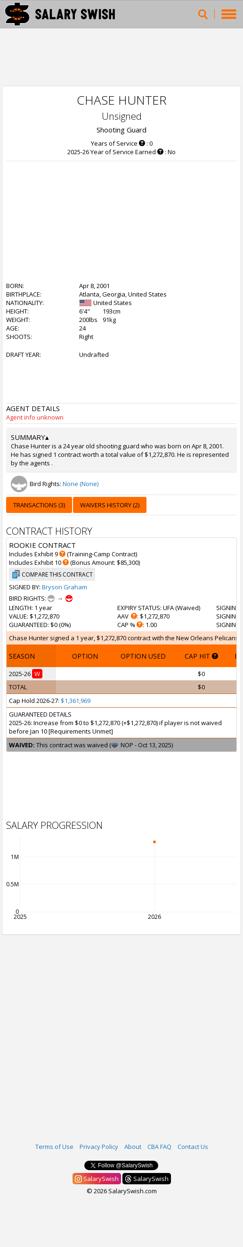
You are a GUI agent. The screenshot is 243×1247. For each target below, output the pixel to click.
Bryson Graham (64, 587)
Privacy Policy (99, 1146)
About (132, 1146)
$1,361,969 (75, 700)
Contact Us (193, 1146)
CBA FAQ (159, 1146)
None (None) (80, 483)
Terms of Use (54, 1146)
